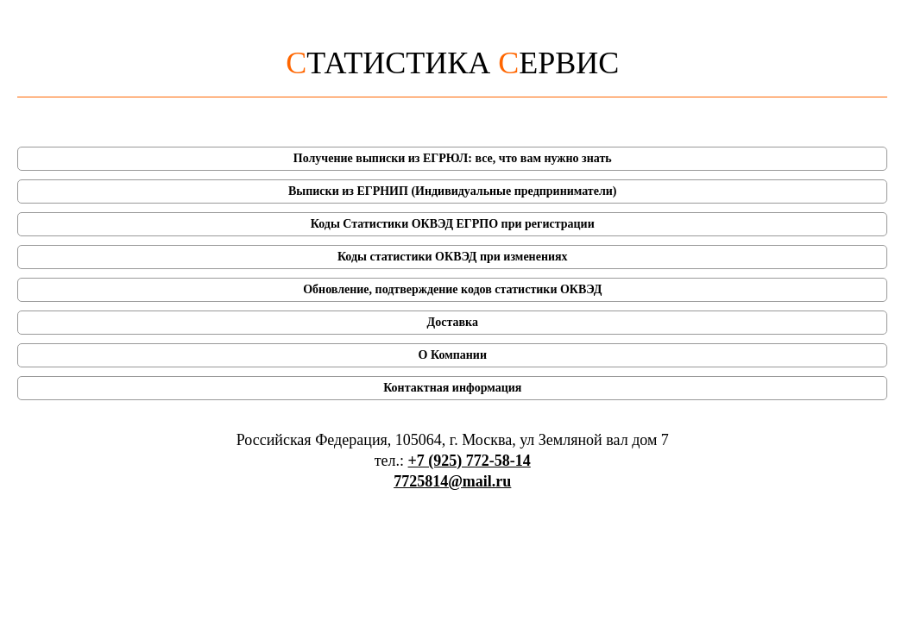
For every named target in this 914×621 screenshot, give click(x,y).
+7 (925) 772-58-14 (469, 460)
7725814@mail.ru (452, 481)
